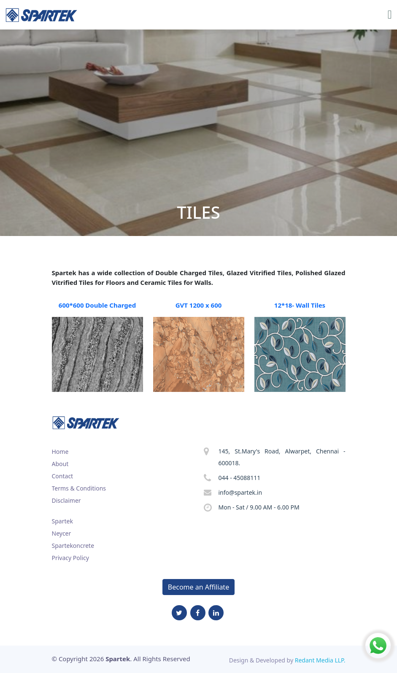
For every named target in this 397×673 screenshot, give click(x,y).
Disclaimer (66, 500)
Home (60, 452)
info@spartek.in (240, 492)
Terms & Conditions (79, 488)
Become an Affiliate (198, 587)
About (60, 464)
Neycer (61, 533)
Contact (62, 476)
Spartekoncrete (73, 546)
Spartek (62, 521)
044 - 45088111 (240, 478)
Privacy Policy (70, 558)
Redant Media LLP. (320, 660)
